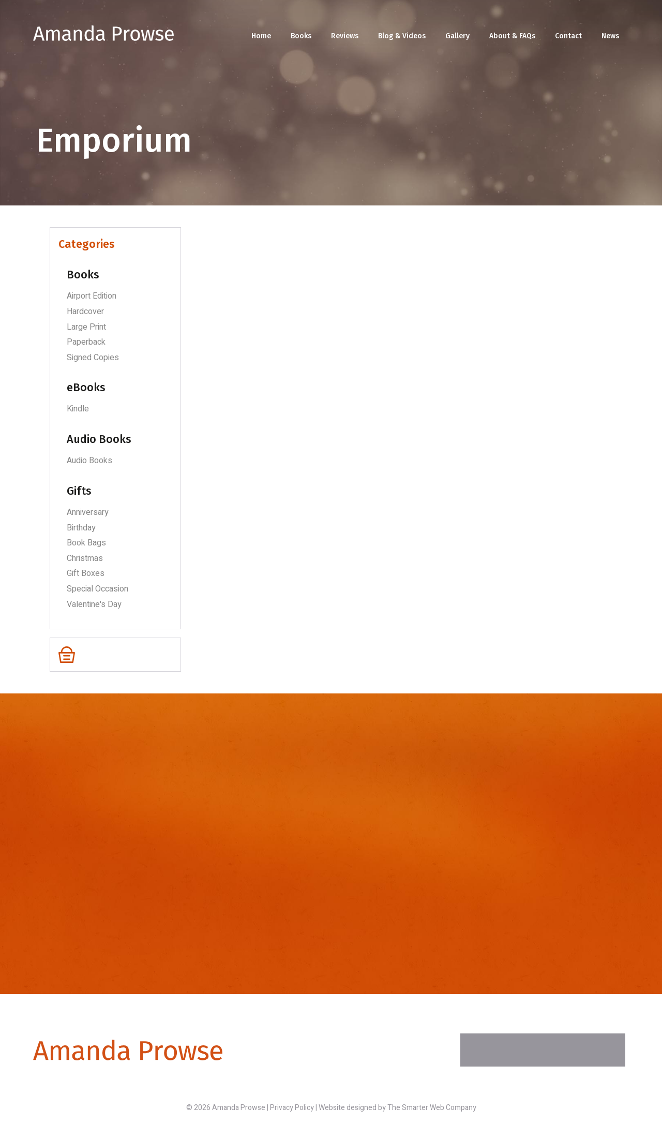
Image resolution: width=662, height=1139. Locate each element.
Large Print (86, 327)
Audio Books (89, 460)
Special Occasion (97, 589)
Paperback (86, 342)
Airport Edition (91, 296)
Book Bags (86, 543)
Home (261, 36)
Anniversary (88, 512)
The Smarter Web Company (431, 1107)
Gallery (457, 36)
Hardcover (85, 311)
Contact (568, 36)
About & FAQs (512, 36)
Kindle (78, 409)
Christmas (85, 558)
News (610, 36)
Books (301, 36)
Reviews (344, 36)
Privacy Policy (292, 1107)
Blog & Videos (402, 36)
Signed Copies (93, 357)
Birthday (81, 528)
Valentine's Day (94, 604)
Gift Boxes (85, 573)
